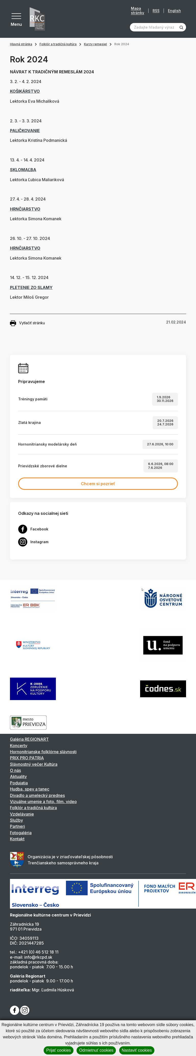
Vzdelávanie (22, 814)
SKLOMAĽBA (23, 169)
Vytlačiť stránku (27, 323)
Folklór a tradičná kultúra (58, 44)
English (174, 10)
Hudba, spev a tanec (29, 789)
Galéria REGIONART (29, 739)
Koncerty (18, 745)
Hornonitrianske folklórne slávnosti (43, 751)
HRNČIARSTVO (25, 209)
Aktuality (18, 776)
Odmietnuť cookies (96, 1050)
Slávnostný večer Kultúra (33, 764)
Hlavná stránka (21, 44)
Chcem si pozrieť (98, 483)
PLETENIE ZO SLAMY (31, 287)
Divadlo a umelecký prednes (37, 795)
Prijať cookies (58, 1050)
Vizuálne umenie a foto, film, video (43, 801)
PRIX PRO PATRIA (27, 757)
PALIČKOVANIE (25, 130)
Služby (16, 820)
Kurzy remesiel (95, 44)
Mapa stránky (137, 10)
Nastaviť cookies (137, 1050)
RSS (156, 10)
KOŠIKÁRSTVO (25, 91)
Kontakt (17, 838)
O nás (15, 770)
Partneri (17, 826)
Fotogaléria (21, 832)
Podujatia (19, 782)
